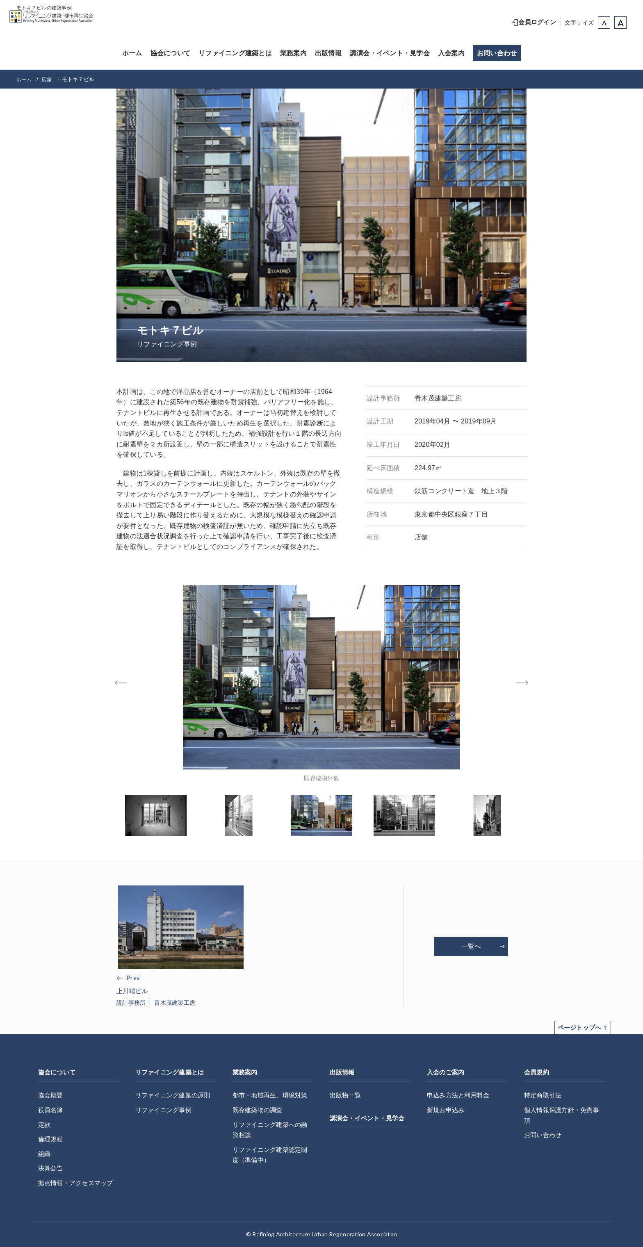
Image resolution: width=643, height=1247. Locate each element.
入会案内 (451, 53)
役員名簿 (51, 1109)
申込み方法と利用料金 (460, 1095)
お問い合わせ (497, 53)
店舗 (48, 79)
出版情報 (328, 53)
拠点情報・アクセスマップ (78, 1182)
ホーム (132, 53)
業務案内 (293, 53)
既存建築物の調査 (259, 1109)
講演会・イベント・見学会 (390, 53)
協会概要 (51, 1095)
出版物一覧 (346, 1095)
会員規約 (537, 1072)
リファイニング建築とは (235, 53)
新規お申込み (447, 1109)
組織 (45, 1153)
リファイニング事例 (165, 1109)
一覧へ (483, 947)
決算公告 (51, 1168)
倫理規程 (51, 1138)
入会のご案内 (447, 1072)
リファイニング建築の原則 (175, 1095)
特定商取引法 (544, 1095)
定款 (45, 1124)
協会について (170, 53)
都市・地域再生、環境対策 (272, 1095)
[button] (514, 683)
